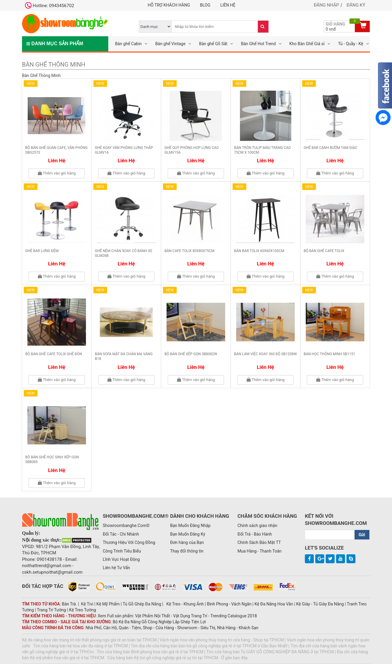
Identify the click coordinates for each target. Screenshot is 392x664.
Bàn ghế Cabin (128, 43)
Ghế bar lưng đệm (42, 251)
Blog (205, 5)
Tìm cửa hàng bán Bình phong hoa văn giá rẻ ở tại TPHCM (150, 651)
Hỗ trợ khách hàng (169, 5)
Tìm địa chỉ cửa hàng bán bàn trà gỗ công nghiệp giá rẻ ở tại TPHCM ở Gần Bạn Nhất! (209, 645)
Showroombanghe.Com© (126, 525)
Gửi (362, 534)
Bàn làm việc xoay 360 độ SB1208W (265, 354)
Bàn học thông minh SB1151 (329, 354)
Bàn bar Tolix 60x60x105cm (259, 251)
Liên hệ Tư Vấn (116, 567)
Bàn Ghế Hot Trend (258, 43)
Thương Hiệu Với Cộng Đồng (129, 542)
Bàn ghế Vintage (170, 43)
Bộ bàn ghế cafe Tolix (324, 251)
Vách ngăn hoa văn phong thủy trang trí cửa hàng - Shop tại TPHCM (222, 640)
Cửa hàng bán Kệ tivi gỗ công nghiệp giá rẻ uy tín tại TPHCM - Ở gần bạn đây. (177, 657)
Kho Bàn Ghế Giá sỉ (306, 43)
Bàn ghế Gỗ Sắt (213, 43)
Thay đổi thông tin (186, 551)
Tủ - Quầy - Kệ (350, 43)
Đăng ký (355, 5)
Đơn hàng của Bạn (187, 542)
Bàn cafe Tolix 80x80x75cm (189, 251)
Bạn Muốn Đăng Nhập (190, 525)
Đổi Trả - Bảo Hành (254, 534)
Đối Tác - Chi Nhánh (121, 534)
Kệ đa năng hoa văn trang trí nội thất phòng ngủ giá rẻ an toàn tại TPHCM (89, 640)
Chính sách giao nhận (257, 525)
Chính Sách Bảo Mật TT (259, 542)
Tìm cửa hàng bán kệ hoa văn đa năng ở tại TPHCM (80, 645)
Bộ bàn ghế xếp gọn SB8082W (190, 354)
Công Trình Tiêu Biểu (122, 551)
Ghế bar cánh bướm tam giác (330, 148)
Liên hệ (228, 5)
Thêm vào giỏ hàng (57, 173)
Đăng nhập (326, 5)
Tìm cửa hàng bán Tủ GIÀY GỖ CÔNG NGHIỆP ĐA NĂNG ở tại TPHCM (270, 651)
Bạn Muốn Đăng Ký (187, 534)
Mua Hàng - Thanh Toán (259, 551)
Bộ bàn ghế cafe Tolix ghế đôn (53, 354)
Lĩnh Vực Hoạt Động (121, 559)
